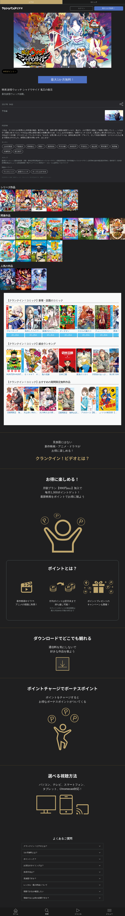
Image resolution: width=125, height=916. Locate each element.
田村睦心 (30, 146)
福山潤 (94, 146)
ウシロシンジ (9, 172)
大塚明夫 (7, 151)
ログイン (81, 8)
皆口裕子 (18, 151)
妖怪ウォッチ (23, 172)
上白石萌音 (8, 146)
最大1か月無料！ (108, 8)
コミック (93, 2)
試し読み (15, 335)
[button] (113, 321)
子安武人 (84, 146)
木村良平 (73, 146)
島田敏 (114, 146)
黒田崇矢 (51, 146)
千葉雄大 (19, 146)
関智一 (41, 146)
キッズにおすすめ (39, 172)
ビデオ (31, 2)
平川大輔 (62, 146)
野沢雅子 (104, 146)
